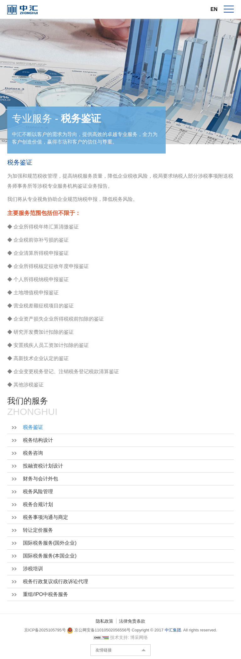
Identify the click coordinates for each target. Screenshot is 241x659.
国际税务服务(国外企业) (50, 543)
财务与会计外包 (40, 478)
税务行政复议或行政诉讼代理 (55, 581)
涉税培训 (33, 568)
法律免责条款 (132, 621)
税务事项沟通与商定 (45, 517)
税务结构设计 (38, 440)
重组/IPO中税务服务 (45, 594)
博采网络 (139, 637)
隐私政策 (104, 621)
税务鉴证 (33, 427)
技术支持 (119, 637)
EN (214, 9)
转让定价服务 (38, 530)
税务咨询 (33, 453)
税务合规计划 (38, 504)
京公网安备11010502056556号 (99, 630)
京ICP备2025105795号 (45, 630)
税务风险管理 (38, 491)
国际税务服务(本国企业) (50, 555)
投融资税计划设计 (43, 465)
